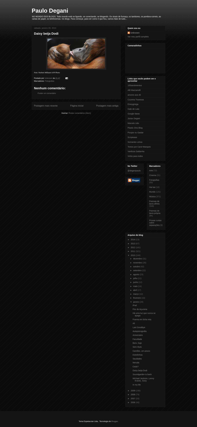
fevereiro (137, 298)
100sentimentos (135, 85)
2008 (133, 394)
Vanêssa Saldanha (136, 151)
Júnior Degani (134, 118)
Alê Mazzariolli (134, 90)
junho (136, 282)
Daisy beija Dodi (140, 370)
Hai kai (152, 187)
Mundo (152, 192)
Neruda (136, 362)
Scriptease (132, 137)
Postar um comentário (47, 93)
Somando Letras (135, 142)
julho (135, 278)
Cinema (152, 175)
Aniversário (138, 335)
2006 (133, 402)
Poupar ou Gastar (136, 132)
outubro (136, 266)
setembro (137, 270)
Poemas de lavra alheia (154, 202)
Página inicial (77, 106)
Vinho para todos (135, 156)
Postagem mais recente (46, 106)
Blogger (114, 421)
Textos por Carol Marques (139, 147)
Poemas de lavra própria (154, 212)
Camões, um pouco (141, 351)
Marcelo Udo (133, 123)
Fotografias (49, 81)
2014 (133, 239)
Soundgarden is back (142, 374)
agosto (136, 274)
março (136, 294)
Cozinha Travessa (136, 99)
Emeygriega (133, 104)
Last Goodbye (139, 327)
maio (135, 286)
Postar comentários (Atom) (80, 113)
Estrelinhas (138, 355)
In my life (137, 385)
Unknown (135, 33)
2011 (133, 251)
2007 (133, 398)
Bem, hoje (137, 343)
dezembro (138, 258)
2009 (133, 390)
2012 (133, 247)
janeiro (136, 302)
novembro (138, 263)
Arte (151, 170)
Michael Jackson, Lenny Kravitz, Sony (143, 379)
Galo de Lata (133, 109)
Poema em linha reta (142, 319)
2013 (133, 243)
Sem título (137, 347)
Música (152, 196)
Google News (134, 114)
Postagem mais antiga (107, 106)
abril (135, 290)
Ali (134, 323)
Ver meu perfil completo (138, 37)
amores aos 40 (134, 95)
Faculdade (137, 339)
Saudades (137, 359)
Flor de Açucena (140, 309)
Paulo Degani (50, 10)
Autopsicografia (140, 331)
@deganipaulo (134, 171)
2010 (133, 255)
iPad (135, 305)
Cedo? (136, 366)
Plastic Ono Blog (135, 128)
